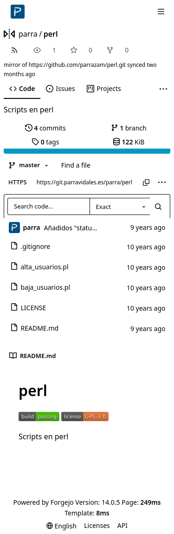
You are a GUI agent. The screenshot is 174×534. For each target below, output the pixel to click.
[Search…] (158, 206)
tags (45, 141)
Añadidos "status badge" (81, 227)
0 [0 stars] (90, 50)
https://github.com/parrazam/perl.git (77, 65)
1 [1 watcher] (54, 50)
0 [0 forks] (127, 50)
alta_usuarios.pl (39, 266)
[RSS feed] (14, 50)
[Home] (18, 11)
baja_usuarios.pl (40, 287)
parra (28, 34)
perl (51, 34)
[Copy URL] (146, 182)
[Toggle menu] (161, 11)
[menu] (162, 182)
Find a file (75, 165)
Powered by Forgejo (43, 502)
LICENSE (28, 307)
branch (129, 128)
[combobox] (120, 206)
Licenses (97, 525)
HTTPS (17, 182)
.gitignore (30, 246)
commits (45, 128)
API (122, 525)
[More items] (163, 89)
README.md (34, 328)
